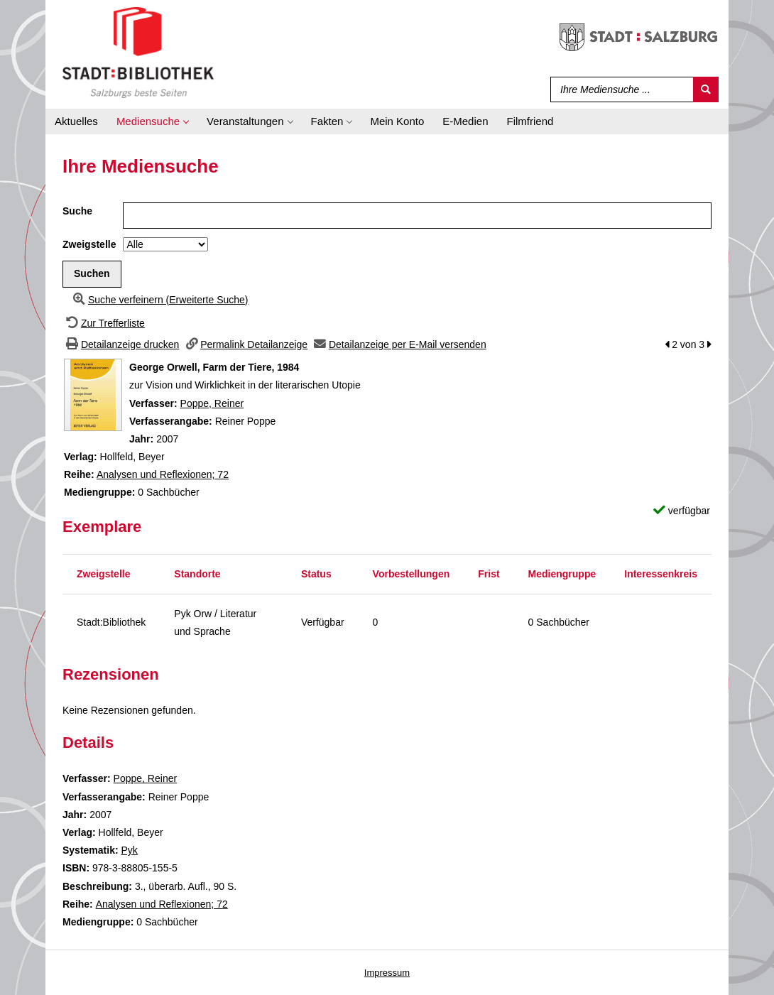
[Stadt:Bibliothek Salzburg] (138, 52)
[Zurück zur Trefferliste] (103, 323)
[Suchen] (706, 89)
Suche (77, 211)
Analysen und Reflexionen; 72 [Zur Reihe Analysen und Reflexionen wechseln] (163, 474)
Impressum (387, 972)
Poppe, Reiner (212, 403)
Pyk (129, 850)
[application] (152, 121)
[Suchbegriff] (619, 89)
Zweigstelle (89, 244)
